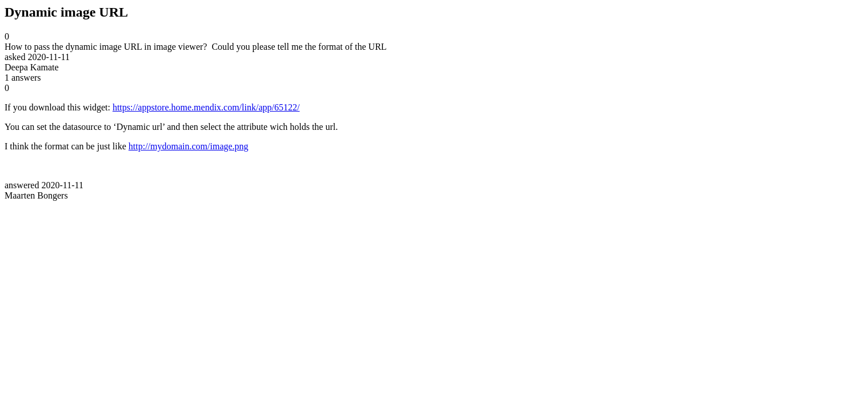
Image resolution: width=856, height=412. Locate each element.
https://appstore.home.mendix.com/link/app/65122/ (206, 107)
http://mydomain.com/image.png (189, 146)
